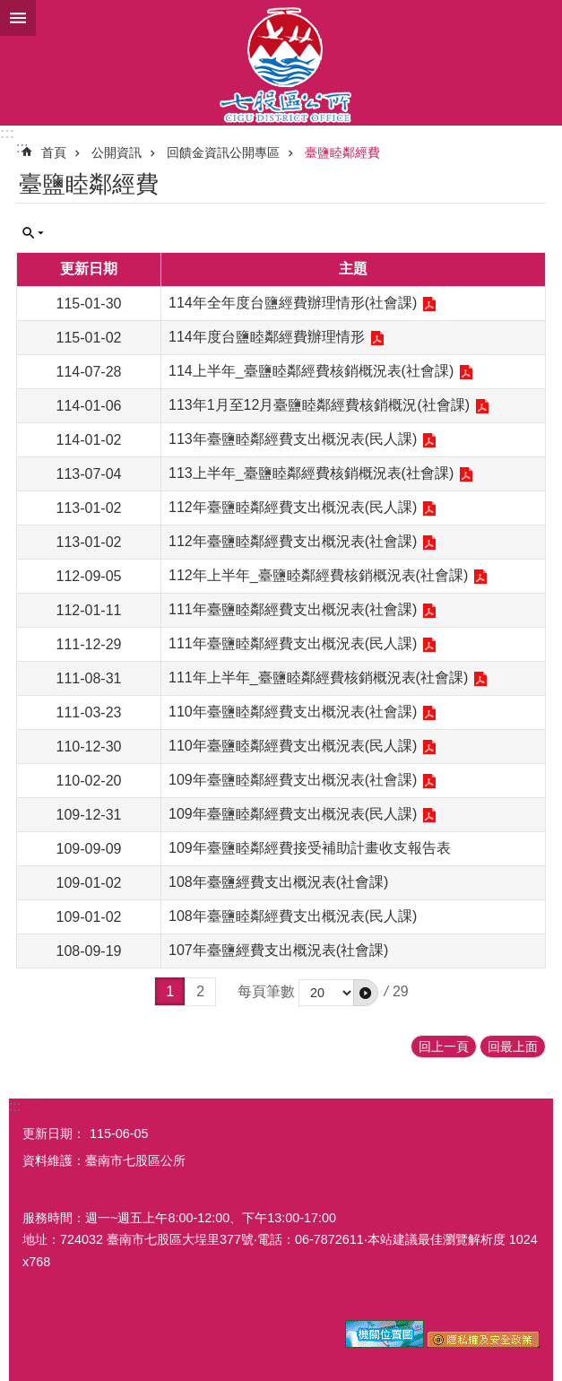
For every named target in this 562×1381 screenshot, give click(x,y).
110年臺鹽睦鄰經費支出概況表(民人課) (293, 745)
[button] (365, 992)
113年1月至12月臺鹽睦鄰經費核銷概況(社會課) (319, 405)
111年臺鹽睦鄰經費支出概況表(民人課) (293, 643)
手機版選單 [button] (18, 18)
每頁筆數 (266, 991)
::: (7, 133)
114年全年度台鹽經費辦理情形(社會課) (293, 302)
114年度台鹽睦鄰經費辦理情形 (267, 336)
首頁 (53, 152)
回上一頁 (444, 1046)
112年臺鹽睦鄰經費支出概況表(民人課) (293, 507)
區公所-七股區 (281, 63)
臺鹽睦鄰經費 (342, 152)
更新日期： (53, 1133)
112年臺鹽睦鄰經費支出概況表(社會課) (293, 541)
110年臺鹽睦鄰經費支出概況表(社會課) (293, 711)
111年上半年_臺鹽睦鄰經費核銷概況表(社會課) (318, 677)
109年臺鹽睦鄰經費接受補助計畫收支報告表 (310, 848)
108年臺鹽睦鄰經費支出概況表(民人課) (293, 916)
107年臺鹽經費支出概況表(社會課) (278, 950)
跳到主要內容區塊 (9, 9)
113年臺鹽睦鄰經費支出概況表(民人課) (293, 439)
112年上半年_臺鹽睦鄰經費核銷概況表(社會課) (318, 575)
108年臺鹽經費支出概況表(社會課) (278, 882)
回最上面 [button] (513, 1046)
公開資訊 (116, 152)
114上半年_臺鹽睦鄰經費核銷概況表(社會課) (311, 370)
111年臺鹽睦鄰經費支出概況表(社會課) (293, 609)
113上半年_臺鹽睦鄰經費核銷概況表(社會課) (311, 473)
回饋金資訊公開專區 (223, 152)
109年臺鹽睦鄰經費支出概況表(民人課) (293, 813)
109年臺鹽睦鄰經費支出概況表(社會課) (293, 779)
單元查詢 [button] (33, 233)
